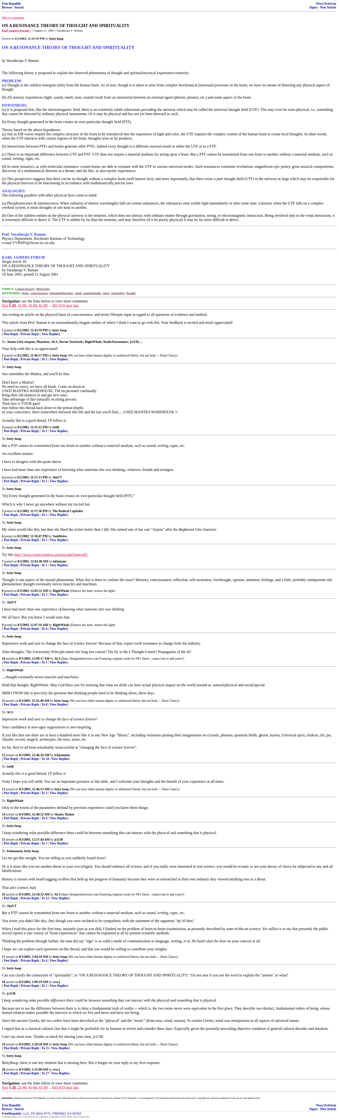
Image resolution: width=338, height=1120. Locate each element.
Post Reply (11, 334)
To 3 (44, 793)
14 (3, 814)
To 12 (45, 898)
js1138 (58, 839)
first (5, 305)
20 (3, 1069)
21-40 (22, 305)
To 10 (45, 759)
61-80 (43, 305)
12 (3, 755)
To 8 (44, 704)
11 (3, 701)
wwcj (56, 982)
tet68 (55, 427)
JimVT (57, 477)
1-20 (12, 305)
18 (3, 982)
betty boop (59, 330)
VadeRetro (59, 536)
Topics (313, 7)
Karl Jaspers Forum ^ (17, 30)
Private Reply (30, 334)
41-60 (32, 305)
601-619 (58, 305)
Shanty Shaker (64, 814)
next (69, 305)
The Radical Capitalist (67, 511)
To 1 (44, 359)
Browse (7, 7)
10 (3, 658)
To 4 (44, 628)
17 (3, 957)
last (75, 305)
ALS (57, 658)
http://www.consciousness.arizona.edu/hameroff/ (51, 555)
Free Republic (11, 3)
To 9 (44, 818)
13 (3, 789)
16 (3, 894)
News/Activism (326, 3)
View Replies (50, 334)
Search (19, 7)
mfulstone (59, 561)
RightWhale (61, 591)
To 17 (45, 1073)
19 (3, 1044)
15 (3, 839)
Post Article (328, 7)
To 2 (44, 594)
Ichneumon (62, 755)
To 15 (45, 1048)
